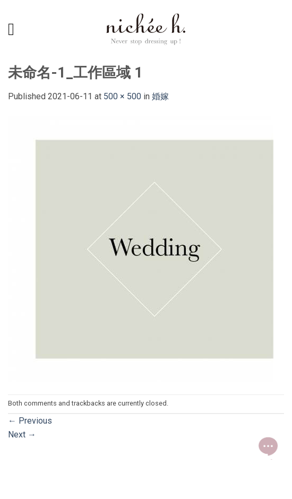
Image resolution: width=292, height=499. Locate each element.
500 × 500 (122, 96)
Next (22, 434)
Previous (30, 421)
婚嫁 (160, 96)
